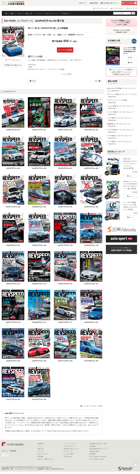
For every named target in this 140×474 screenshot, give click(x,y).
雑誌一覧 (40, 449)
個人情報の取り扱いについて (99, 449)
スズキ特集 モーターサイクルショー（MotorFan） (119, 137)
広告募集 (92, 454)
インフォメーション (99, 8)
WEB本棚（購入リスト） (71, 449)
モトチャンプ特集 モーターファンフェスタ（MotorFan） (122, 95)
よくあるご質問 (69, 454)
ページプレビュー (13, 60)
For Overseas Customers (98, 456)
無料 (12, 13)
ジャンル (39, 13)
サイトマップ (130, 8)
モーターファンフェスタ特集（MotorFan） (117, 101)
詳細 (130, 62)
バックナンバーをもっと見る (91, 406)
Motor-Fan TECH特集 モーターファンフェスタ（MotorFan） (121, 89)
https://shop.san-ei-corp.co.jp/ (58, 431)
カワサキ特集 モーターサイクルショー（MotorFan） (120, 131)
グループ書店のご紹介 (97, 459)
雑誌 (28, 13)
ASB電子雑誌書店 (15, 444)
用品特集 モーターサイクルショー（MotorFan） (119, 125)
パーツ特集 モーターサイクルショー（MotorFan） (119, 119)
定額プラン (66, 13)
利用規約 (92, 446)
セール (40, 446)
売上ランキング (43, 454)
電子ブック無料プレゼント (46, 459)
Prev (96, 81)
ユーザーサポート (116, 8)
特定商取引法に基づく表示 (98, 444)
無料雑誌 (40, 444)
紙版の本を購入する (13, 65)
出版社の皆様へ (95, 451)
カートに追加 (65, 49)
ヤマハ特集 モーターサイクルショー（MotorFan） (119, 142)
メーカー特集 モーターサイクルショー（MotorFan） (120, 113)
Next (34, 81)
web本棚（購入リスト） (110, 3)
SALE (20, 13)
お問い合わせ (68, 456)
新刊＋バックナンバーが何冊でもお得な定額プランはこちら (121, 71)
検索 (133, 13)
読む (130, 58)
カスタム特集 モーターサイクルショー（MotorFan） (120, 107)
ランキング (51, 13)
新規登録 (94, 3)
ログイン (83, 3)
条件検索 (40, 456)
